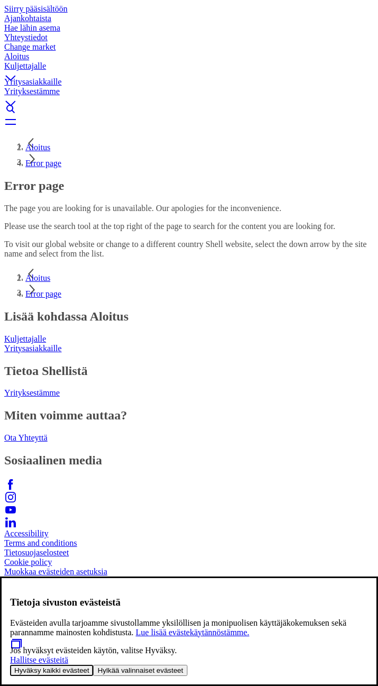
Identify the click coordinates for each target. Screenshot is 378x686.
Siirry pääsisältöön (36, 8)
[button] (189, 69)
